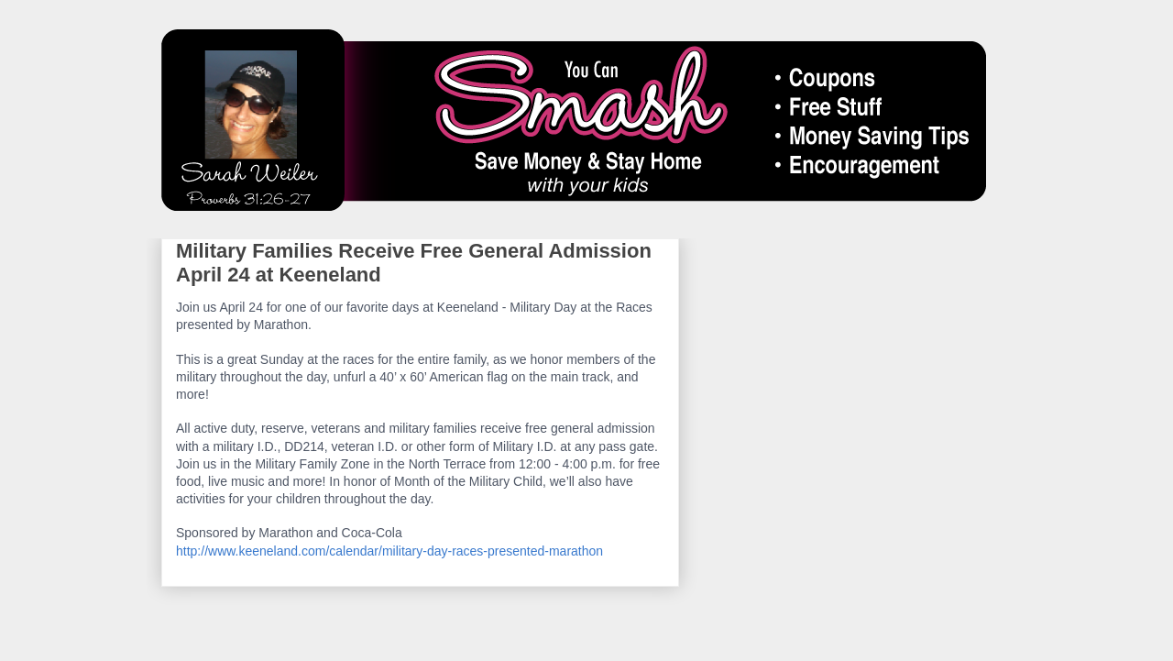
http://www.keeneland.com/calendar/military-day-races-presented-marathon (389, 551)
